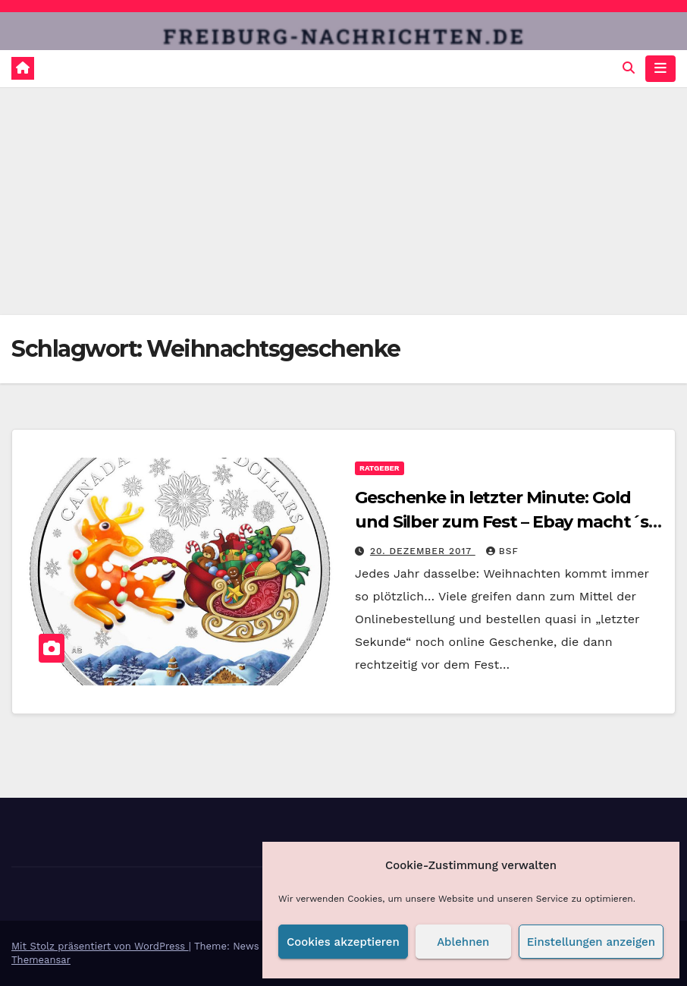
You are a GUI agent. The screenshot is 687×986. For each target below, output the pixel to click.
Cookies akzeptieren (343, 942)
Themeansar (41, 960)
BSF (502, 551)
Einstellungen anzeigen (591, 942)
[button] (629, 68)
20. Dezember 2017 (422, 551)
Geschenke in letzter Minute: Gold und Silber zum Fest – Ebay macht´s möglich (501, 521)
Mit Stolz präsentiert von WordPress (100, 946)
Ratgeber (379, 468)
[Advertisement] (343, 201)
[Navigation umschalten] (660, 68)
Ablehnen (463, 942)
